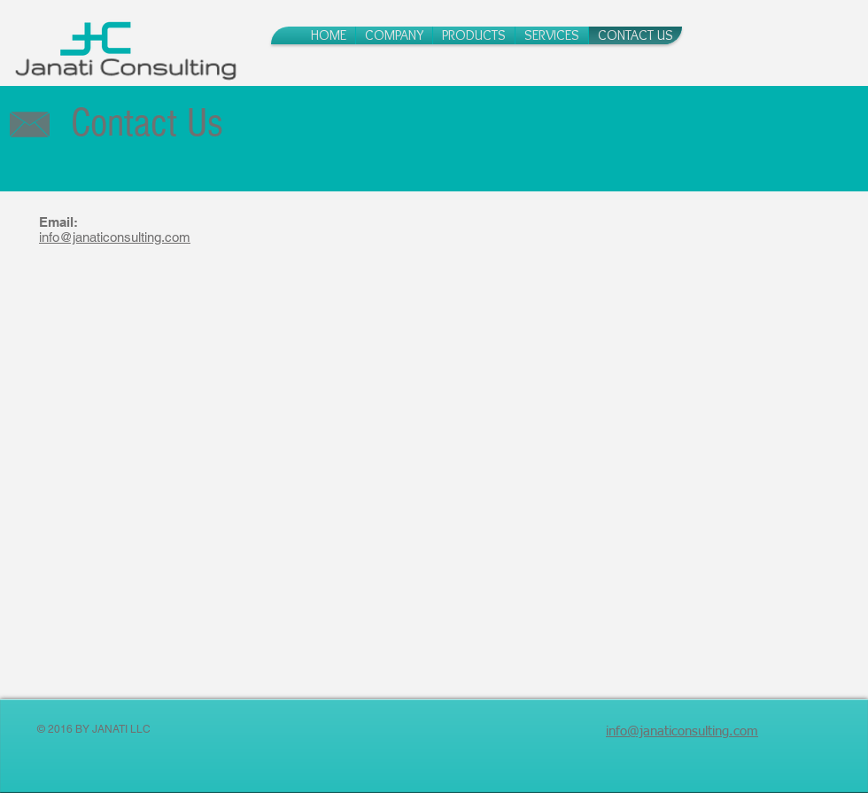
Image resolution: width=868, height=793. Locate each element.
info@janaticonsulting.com (114, 237)
